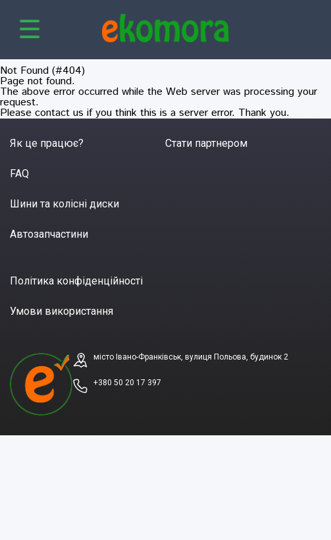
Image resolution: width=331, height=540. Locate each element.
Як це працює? (47, 143)
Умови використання (61, 311)
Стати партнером (206, 143)
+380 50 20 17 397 (127, 382)
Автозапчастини (49, 234)
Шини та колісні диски (64, 204)
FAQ (19, 173)
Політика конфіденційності (76, 281)
